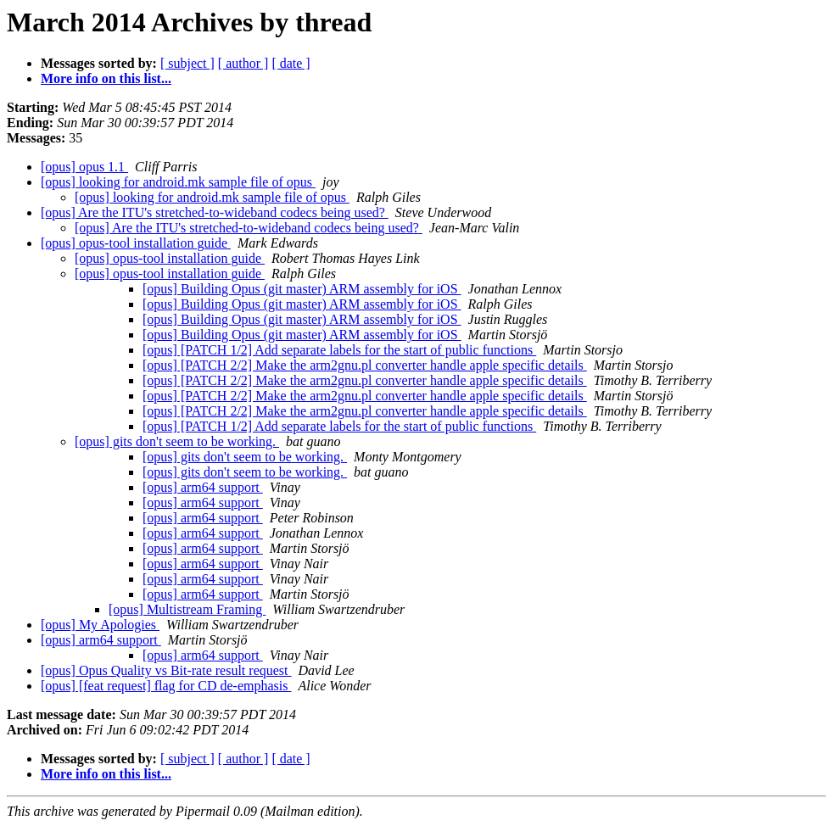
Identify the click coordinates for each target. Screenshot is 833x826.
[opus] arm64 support (203, 487)
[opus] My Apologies (100, 624)
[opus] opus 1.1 (84, 166)
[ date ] (290, 63)
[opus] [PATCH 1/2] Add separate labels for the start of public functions (339, 350)
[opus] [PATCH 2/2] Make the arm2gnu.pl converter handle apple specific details (365, 365)
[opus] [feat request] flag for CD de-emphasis (166, 685)
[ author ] (243, 63)
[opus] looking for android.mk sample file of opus (178, 182)
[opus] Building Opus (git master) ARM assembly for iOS (302, 289)
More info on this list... (106, 78)
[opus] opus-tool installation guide (136, 243)
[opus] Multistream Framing (187, 609)
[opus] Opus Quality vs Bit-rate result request (166, 670)
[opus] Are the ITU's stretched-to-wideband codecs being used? (215, 212)
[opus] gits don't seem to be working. (177, 441)
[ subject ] (187, 63)
